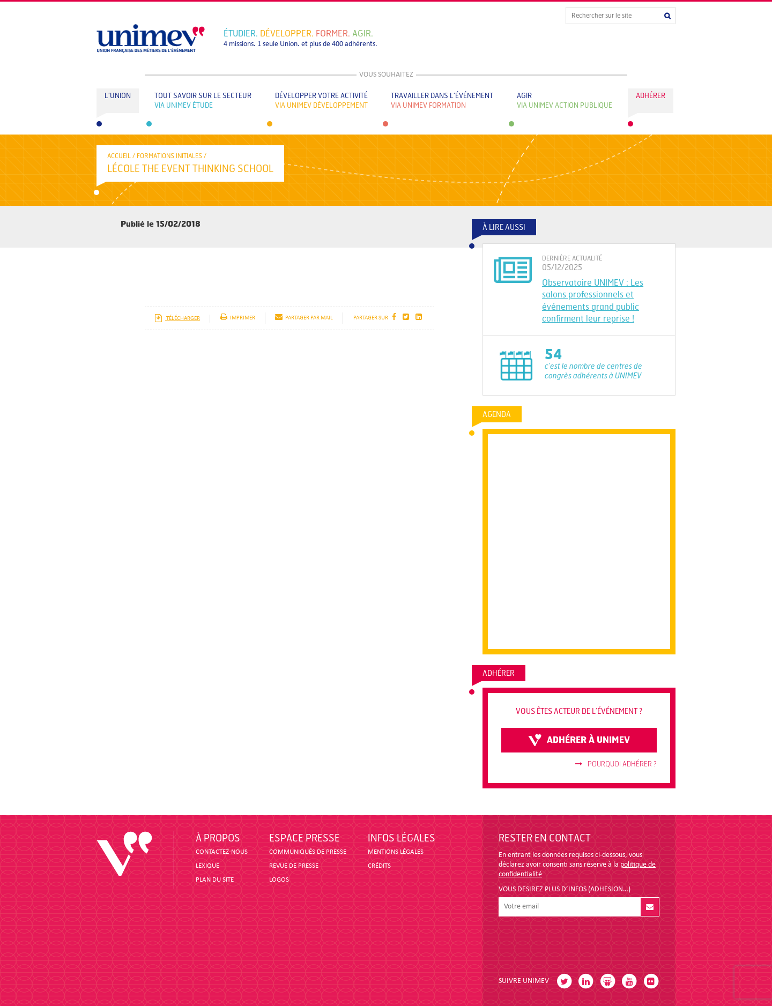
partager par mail (304, 318)
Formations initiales (169, 156)
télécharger (177, 319)
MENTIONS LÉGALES (396, 851)
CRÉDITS (379, 865)
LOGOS (279, 879)
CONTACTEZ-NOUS (222, 851)
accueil (119, 156)
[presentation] (580, 942)
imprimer (237, 318)
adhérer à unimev (579, 740)
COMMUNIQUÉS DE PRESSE (307, 851)
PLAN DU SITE (215, 879)
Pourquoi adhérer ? (616, 764)
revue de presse (293, 865)
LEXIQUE (207, 865)
